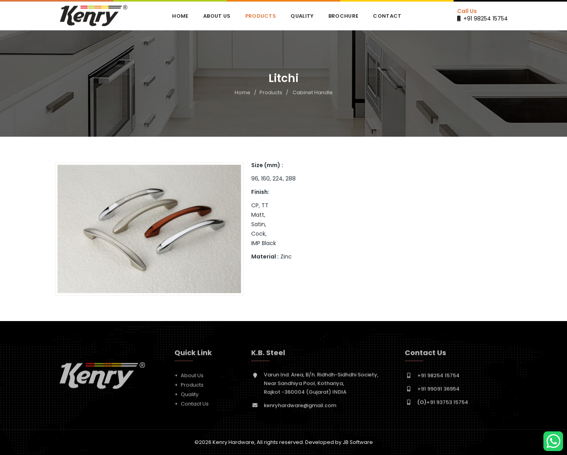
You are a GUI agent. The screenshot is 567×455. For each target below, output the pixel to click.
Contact (387, 16)
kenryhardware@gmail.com (300, 407)
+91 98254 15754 (485, 18)
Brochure (343, 16)
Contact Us (195, 405)
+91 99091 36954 (438, 390)
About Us (216, 16)
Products (260, 16)
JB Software (358, 442)
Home (180, 16)
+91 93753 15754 (442, 404)
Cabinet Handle (313, 92)
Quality (302, 16)
